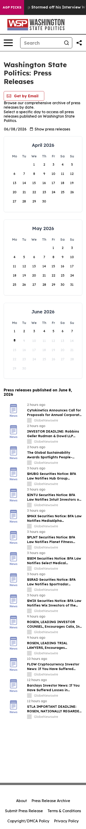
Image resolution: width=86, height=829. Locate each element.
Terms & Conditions (64, 811)
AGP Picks (12, 7)
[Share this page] (79, 42)
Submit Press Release (24, 811)
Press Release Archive (50, 800)
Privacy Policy (66, 821)
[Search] (40, 43)
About (21, 800)
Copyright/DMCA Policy (28, 821)
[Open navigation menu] (8, 42)
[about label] (29, 420)
